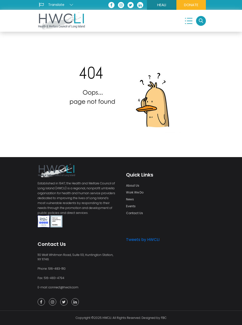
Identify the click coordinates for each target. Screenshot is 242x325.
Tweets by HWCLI (142, 239)
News (130, 199)
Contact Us (134, 213)
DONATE (191, 4)
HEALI (161, 4)
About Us (132, 185)
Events (131, 206)
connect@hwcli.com (63, 287)
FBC (164, 318)
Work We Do (134, 192)
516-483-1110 (57, 268)
